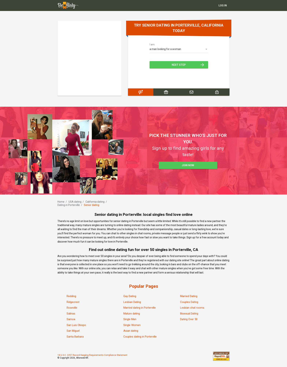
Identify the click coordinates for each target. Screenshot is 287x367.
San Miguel (73, 330)
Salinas (71, 313)
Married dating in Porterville (139, 307)
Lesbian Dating (132, 302)
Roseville (72, 307)
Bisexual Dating (189, 313)
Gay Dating (129, 296)
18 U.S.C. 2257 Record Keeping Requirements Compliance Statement (92, 355)
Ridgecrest (73, 302)
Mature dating (131, 313)
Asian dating (130, 330)
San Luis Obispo (76, 325)
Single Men (129, 319)
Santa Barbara (75, 336)
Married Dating (188, 296)
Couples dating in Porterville (140, 336)
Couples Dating (189, 302)
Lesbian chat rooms (192, 307)
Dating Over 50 (188, 319)
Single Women (132, 325)
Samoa (71, 319)
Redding (71, 296)
